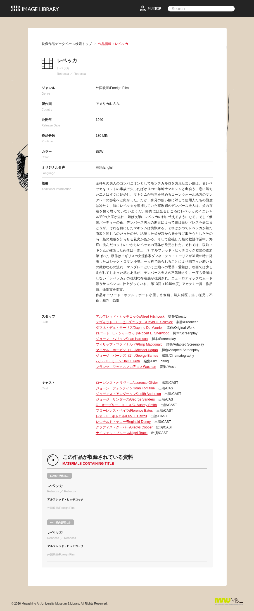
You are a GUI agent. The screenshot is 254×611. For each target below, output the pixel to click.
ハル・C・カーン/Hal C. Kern (118, 361)
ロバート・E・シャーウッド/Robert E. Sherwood (132, 333)
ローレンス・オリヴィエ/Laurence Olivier (127, 383)
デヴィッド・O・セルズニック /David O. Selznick (134, 322)
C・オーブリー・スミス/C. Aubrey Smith (126, 405)
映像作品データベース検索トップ (67, 44)
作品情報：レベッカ (113, 44)
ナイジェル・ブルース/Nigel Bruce (122, 433)
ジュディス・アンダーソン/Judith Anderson (128, 394)
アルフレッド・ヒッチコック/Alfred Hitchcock (130, 316)
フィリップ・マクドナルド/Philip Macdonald (129, 344)
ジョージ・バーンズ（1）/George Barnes (127, 356)
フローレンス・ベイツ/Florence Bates (124, 411)
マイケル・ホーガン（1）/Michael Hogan (127, 350)
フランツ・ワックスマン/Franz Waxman (126, 367)
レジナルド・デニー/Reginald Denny (123, 422)
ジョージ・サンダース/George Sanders (125, 399)
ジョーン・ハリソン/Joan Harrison (122, 339)
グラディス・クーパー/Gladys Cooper (124, 427)
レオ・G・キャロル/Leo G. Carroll (121, 416)
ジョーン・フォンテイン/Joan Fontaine (125, 388)
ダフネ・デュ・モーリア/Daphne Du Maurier (129, 328)
